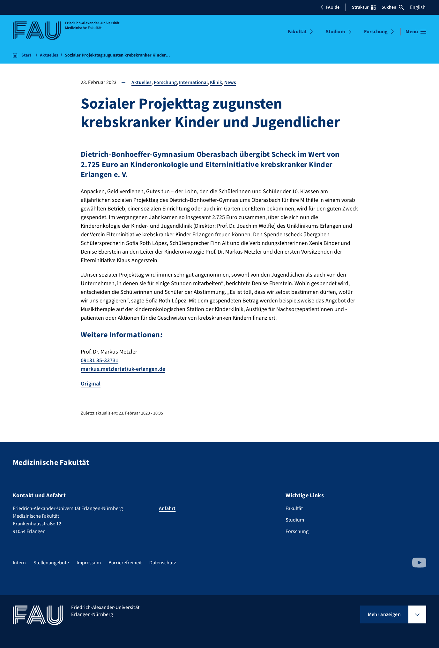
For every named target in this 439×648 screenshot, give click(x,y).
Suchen (393, 7)
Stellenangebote (51, 562)
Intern (19, 562)
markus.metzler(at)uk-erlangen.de (123, 369)
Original (90, 383)
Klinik (216, 82)
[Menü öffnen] (416, 32)
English (418, 7)
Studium (335, 31)
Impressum (89, 562)
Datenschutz (162, 562)
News (231, 82)
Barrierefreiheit (125, 562)
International (193, 82)
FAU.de (330, 7)
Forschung (376, 31)
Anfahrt (167, 508)
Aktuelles (141, 82)
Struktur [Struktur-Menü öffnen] (364, 7)
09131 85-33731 (99, 360)
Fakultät (297, 31)
